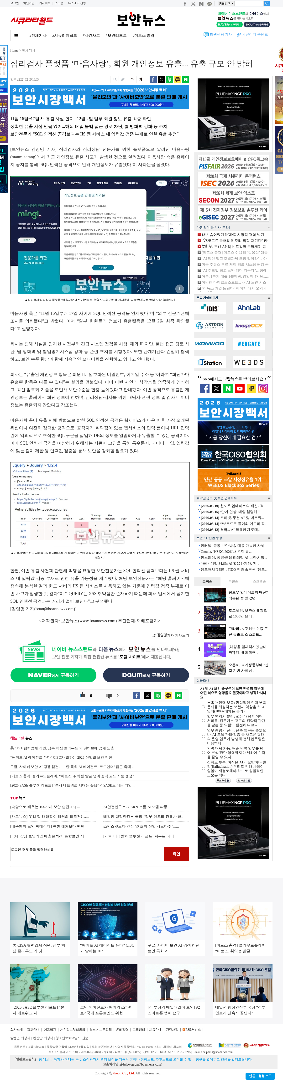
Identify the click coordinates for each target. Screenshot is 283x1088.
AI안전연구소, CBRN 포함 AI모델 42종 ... (137, 807)
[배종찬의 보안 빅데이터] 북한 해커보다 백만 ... (49, 826)
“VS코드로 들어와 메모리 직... (234, 524)
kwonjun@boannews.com (143, 1064)
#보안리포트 (116, 35)
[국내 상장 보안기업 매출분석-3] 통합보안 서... (48, 836)
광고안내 (33, 1029)
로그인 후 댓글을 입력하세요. (87, 854)
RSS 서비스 (192, 1029)
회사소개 (16, 1029)
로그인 (14, 3)
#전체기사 (38, 35)
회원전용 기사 (221, 34)
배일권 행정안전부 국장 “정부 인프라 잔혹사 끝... (143, 817)
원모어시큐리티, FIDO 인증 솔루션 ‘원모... (234, 569)
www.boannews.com (97, 620)
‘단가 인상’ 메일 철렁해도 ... (232, 512)
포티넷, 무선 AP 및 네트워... (232, 518)
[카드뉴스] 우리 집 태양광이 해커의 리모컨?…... (49, 817)
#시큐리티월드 (64, 35)
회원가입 (29, 3)
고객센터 (138, 1029)
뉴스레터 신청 (77, 3)
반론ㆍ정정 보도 (260, 1076)
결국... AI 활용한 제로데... (231, 530)
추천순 (233, 581)
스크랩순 (259, 581)
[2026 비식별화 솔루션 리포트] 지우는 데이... (140, 836)
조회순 (207, 581)
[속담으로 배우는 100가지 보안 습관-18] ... (45, 807)
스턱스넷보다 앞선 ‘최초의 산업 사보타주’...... (141, 826)
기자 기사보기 (170, 635)
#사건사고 (91, 35)
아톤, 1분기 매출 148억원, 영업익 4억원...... (235, 276)
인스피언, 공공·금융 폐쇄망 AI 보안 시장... (234, 558)
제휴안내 (155, 1029)
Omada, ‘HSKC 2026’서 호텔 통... (226, 552)
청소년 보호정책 (100, 1029)
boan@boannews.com (55, 608)
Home (14, 50)
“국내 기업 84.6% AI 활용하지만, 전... (230, 563)
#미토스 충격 (143, 35)
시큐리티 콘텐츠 (255, 34)
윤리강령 (122, 1029)
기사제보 (45, 3)
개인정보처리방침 (72, 1029)
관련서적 (172, 1029)
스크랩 (59, 3)
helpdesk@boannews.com (217, 1052)
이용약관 (50, 1029)
